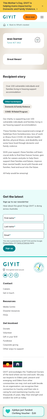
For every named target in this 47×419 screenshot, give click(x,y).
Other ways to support (13, 349)
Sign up (9, 248)
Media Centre (9, 306)
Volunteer (7, 332)
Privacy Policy (8, 243)
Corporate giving (10, 344)
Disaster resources (11, 310)
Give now (30, 17)
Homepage (9, 17)
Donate (6, 328)
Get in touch (8, 293)
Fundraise (7, 340)
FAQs (5, 315)
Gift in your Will (10, 336)
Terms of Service (23, 243)
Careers (6, 289)
